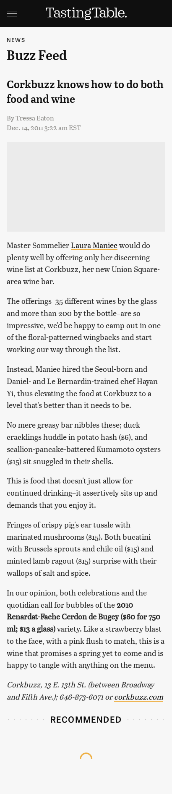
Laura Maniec (94, 245)
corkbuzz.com (138, 696)
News (16, 39)
